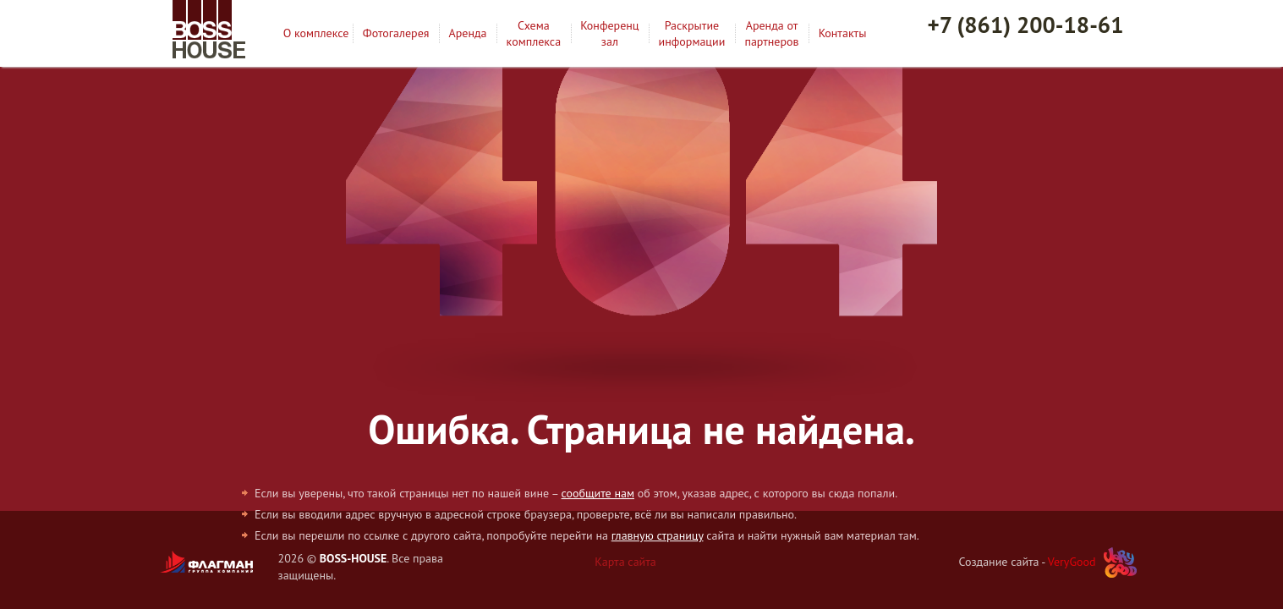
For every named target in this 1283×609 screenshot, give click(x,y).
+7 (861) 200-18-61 (1026, 24)
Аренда (468, 33)
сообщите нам (598, 493)
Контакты (843, 33)
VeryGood (1072, 561)
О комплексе (316, 33)
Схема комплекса (534, 33)
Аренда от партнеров (771, 33)
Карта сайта (625, 561)
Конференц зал (609, 33)
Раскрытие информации (692, 33)
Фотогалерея (396, 33)
